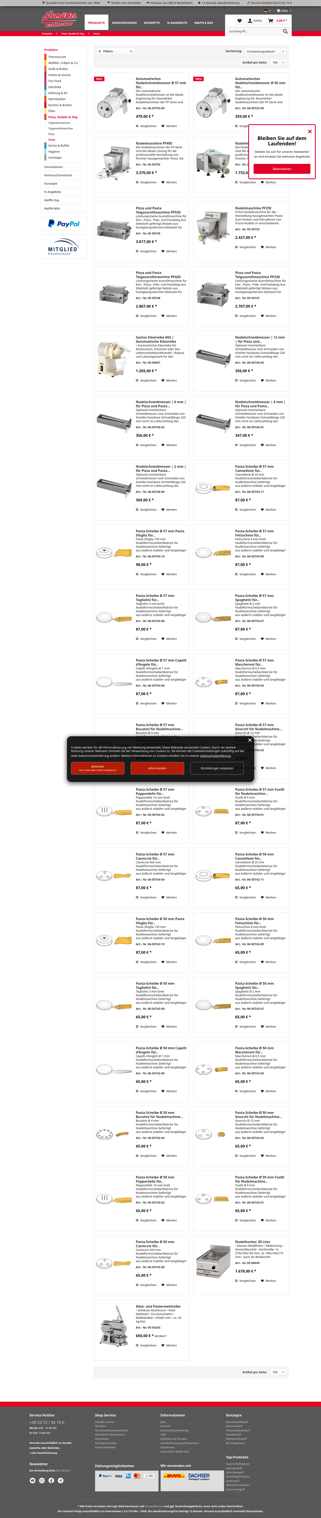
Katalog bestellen (106, 1443)
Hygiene (54, 151)
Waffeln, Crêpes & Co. (63, 63)
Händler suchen (105, 1422)
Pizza (51, 134)
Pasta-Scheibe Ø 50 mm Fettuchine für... (254, 921)
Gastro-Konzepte (105, 1447)
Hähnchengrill (235, 1472)
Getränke (54, 87)
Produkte (51, 50)
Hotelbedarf (233, 1434)
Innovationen (53, 167)
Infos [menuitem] (283, 11)
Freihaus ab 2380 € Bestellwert (171, 3)
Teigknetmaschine (59, 123)
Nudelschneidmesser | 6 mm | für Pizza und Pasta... (161, 404)
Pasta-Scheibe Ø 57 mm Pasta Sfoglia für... (160, 533)
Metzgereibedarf (236, 1439)
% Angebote (52, 192)
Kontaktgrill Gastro (238, 1476)
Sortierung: (234, 51)
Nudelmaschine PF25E (253, 208)
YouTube (100, 1426)
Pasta (51, 139)
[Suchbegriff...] (258, 31)
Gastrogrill (232, 1481)
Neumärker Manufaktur (110, 1434)
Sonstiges (55, 158)
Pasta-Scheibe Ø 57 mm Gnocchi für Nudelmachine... (258, 727)
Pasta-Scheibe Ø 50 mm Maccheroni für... (254, 1050)
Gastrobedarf (234, 1426)
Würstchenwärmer (237, 1485)
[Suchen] (285, 31)
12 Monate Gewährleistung (220, 3)
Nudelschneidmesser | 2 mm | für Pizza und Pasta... (161, 468)
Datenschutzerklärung (174, 1430)
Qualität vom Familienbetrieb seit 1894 (73, 3)
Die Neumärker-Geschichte (112, 1430)
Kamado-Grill (234, 1468)
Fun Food (54, 81)
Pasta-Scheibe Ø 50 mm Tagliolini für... (155, 985)
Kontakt (166, 1426)
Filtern (106, 51)
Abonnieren (282, 169)
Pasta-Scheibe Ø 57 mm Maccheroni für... (254, 662)
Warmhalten (57, 99)
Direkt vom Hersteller (126, 3)
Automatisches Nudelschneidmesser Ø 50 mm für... (260, 83)
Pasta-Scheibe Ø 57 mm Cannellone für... (254, 468)
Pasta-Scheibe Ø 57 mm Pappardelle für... (155, 791)
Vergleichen (146, 126)
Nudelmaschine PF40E (154, 143)
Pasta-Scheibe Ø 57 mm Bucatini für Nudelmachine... (159, 727)
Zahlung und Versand (174, 1439)
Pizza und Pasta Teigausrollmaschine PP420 (158, 275)
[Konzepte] (151, 22)
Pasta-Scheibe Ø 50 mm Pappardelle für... (155, 1179)
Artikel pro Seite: (255, 62)
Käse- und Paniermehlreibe (158, 1306)
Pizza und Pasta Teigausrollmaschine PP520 (158, 210)
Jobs (163, 1422)
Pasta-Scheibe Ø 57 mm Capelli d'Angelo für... (161, 662)
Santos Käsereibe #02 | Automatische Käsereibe (156, 339)
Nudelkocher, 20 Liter (252, 1242)
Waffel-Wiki (52, 208)
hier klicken (63, 1470)
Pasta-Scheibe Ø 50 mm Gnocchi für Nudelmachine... (258, 1115)
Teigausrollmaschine (60, 128)
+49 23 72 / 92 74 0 (47, 1422)
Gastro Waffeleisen (238, 1464)
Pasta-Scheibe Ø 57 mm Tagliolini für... (155, 598)
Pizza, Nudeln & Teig (63, 117)
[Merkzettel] (239, 21)
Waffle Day (51, 200)
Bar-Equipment (235, 1443)
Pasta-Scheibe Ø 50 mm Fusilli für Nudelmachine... (259, 1179)
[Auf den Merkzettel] (169, 126)
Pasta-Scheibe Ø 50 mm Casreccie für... (155, 1244)
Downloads (102, 1439)
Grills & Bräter (58, 69)
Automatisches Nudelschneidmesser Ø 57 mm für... (161, 83)
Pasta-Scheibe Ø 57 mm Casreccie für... (155, 856)
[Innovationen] (124, 22)
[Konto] (255, 21)
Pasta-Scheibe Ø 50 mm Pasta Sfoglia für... (160, 921)
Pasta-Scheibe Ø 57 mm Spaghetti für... (254, 598)
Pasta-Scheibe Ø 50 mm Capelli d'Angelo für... (161, 1050)
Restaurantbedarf (237, 1422)
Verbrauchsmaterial (58, 175)
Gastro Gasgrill (235, 1489)
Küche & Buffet (58, 145)
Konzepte (50, 183)
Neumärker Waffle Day (175, 1451)
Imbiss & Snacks (59, 75)
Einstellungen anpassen (217, 768)
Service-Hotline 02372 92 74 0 (271, 3)
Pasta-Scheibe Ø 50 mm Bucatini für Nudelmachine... (159, 1115)
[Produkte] (96, 22)
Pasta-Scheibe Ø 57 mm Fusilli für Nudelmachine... (259, 791)
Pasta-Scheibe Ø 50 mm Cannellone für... (254, 856)
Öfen (51, 111)
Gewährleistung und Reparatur (180, 1443)
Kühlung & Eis (58, 93)
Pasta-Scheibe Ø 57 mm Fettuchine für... (254, 533)
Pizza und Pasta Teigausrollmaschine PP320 (257, 275)
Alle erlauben (157, 768)
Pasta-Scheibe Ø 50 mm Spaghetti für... (254, 985)
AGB (163, 1434)
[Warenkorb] (278, 21)
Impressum (168, 1447)
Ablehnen (98, 768)
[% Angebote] (177, 22)
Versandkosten (154, 1506)
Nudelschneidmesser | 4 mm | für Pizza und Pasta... (260, 404)
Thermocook (57, 57)
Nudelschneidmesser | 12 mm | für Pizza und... (260, 339)
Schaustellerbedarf (238, 1430)
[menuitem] (96, 22)
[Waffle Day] (204, 22)
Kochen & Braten (60, 105)
